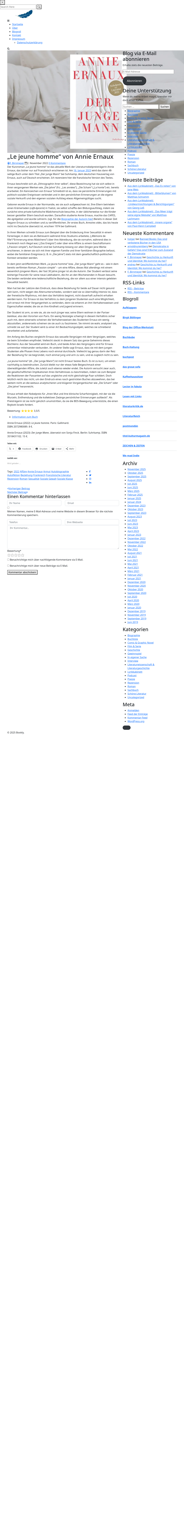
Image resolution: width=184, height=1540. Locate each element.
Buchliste (133, 114)
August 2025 (135, 480)
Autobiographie (60, 471)
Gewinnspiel (134, 129)
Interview (133, 136)
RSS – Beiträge (136, 288)
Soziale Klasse (65, 478)
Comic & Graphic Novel (141, 118)
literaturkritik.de (133, 406)
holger (131, 239)
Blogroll (16, 31)
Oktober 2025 (135, 473)
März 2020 (133, 604)
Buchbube (129, 337)
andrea (132, 264)
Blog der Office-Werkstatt (138, 327)
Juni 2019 (133, 622)
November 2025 (137, 469)
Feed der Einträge (138, 714)
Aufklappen (130, 307)
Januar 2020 (134, 607)
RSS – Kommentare (138, 292)
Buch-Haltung (131, 347)
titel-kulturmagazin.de (136, 436)
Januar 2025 (134, 498)
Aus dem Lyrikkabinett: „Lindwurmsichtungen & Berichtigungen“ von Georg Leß (151, 204)
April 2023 (133, 531)
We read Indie (131, 455)
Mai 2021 (133, 564)
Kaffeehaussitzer (133, 376)
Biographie (134, 110)
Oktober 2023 (135, 509)
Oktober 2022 (135, 545)
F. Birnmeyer (15, 163)
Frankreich (39, 475)
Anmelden (133, 710)
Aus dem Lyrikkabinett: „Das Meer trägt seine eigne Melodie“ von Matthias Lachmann (150, 215)
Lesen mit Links (132, 396)
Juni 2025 (133, 487)
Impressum (18, 39)
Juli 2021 (132, 556)
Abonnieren (134, 81)
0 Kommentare (57, 163)
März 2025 (133, 491)
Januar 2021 (134, 578)
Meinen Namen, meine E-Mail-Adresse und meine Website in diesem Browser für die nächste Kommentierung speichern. (60, 513)
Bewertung (14, 551)
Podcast (132, 151)
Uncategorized (136, 172)
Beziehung (26, 475)
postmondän (130, 426)
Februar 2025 (135, 494)
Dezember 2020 (136, 582)
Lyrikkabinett (135, 147)
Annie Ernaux (35, 471)
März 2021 (133, 571)
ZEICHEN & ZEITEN (134, 445)
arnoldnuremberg (138, 246)
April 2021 (133, 567)
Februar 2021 (135, 575)
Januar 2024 (134, 502)
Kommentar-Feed (137, 717)
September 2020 (137, 593)
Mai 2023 (133, 527)
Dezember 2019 (136, 611)
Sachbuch (133, 165)
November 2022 (137, 542)
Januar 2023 (134, 534)
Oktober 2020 (135, 589)
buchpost (128, 357)
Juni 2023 (133, 524)
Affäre (23, 471)
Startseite (17, 24)
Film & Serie (134, 121)
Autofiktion (13, 475)
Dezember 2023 (136, 505)
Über (15, 28)
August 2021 (135, 553)
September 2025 (137, 476)
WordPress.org (136, 721)
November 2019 (137, 615)
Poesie (131, 154)
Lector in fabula (132, 386)
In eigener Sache (137, 132)
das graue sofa (131, 366)
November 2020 (137, 585)
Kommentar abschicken (22, 572)
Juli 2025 (132, 483)
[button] (127, 728)
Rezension (13, 478)
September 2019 (137, 618)
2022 (16, 471)
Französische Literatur (58, 475)
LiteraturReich (131, 416)
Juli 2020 (132, 596)
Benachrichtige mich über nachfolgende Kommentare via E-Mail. (46, 559)
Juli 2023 (132, 520)
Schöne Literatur (137, 169)
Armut (46, 471)
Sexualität (33, 478)
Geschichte (134, 125)
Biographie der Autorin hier (77, 219)
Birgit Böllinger (132, 317)
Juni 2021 (133, 560)
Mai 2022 (133, 549)
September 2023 (137, 513)
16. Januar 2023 (82, 170)
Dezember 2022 (136, 538)
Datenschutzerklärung (29, 42)
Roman (24, 478)
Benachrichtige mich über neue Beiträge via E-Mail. (39, 565)
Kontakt (16, 35)
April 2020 (133, 600)
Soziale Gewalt (48, 478)
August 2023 (135, 516)
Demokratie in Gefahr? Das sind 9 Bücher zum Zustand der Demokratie (150, 250)
